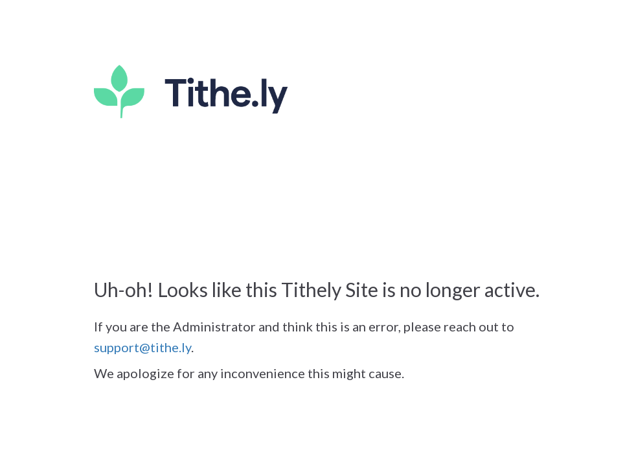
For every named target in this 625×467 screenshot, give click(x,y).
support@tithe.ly (142, 347)
